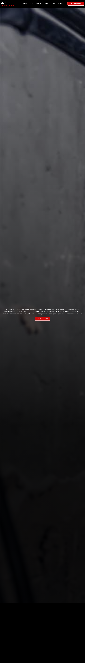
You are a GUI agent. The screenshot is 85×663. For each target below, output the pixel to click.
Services (39, 3)
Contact (60, 3)
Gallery (47, 3)
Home (25, 3)
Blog (53, 3)
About (31, 3)
